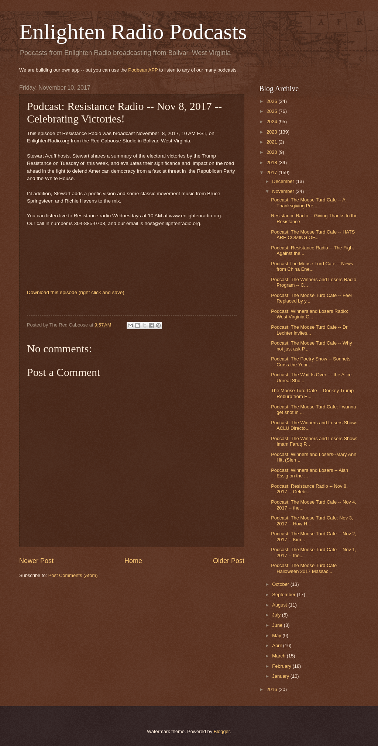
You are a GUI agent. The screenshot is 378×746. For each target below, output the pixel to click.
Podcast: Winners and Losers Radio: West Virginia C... (309, 314)
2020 (272, 152)
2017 (272, 172)
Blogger (222, 731)
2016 (272, 689)
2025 (272, 111)
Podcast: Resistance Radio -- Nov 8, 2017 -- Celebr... (309, 488)
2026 (272, 101)
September (284, 594)
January (281, 676)
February (282, 666)
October (281, 584)
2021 (272, 142)
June (278, 625)
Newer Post (36, 560)
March (279, 656)
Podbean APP (143, 70)
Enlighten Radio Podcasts (133, 32)
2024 (272, 121)
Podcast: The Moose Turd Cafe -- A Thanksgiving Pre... (308, 202)
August (280, 605)
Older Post (228, 560)
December (283, 181)
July (277, 615)
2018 (272, 162)
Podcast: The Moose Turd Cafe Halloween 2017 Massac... (304, 568)
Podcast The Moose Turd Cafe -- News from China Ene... (312, 266)
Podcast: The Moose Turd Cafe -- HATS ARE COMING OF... (313, 234)
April (277, 645)
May (277, 635)
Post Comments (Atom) (73, 575)
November (283, 191)
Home (133, 560)
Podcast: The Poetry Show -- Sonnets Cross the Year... (310, 361)
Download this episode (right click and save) (75, 292)
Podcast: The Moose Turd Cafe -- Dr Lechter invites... (309, 329)
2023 (272, 132)
